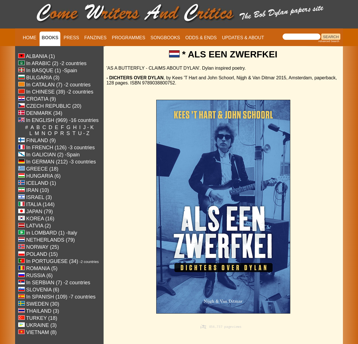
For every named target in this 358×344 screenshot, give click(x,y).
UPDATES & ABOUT (243, 37)
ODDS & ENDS (201, 37)
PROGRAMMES (128, 37)
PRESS (71, 37)
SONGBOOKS (165, 37)
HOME (29, 37)
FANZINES (95, 37)
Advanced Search (328, 41)
